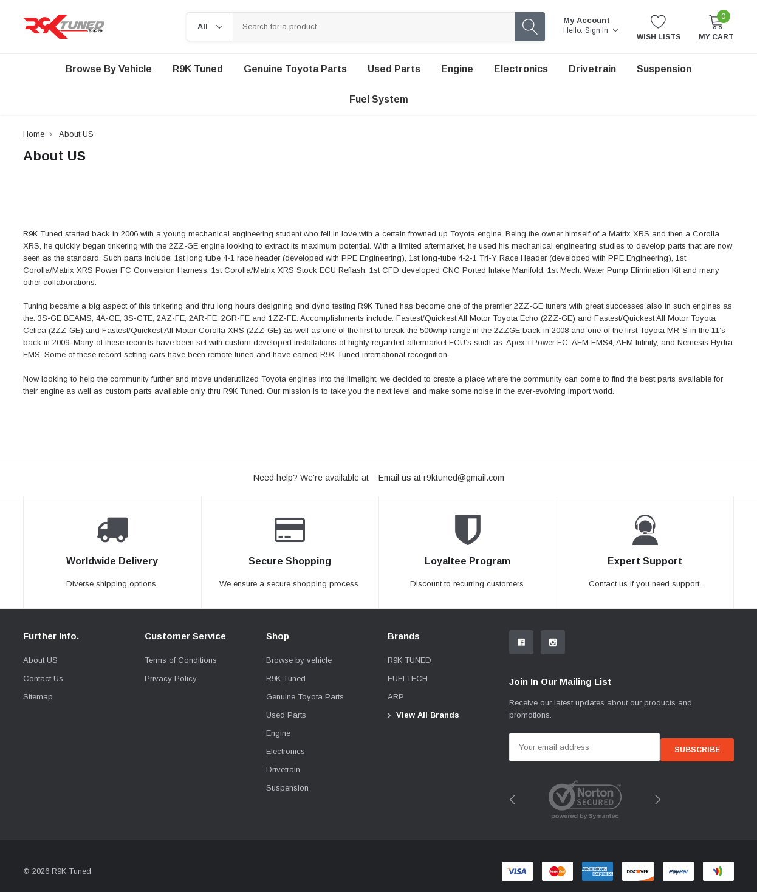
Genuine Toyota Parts (305, 696)
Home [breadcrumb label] (33, 134)
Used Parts (394, 69)
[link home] (63, 27)
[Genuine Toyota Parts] (295, 69)
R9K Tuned (198, 69)
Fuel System (378, 99)
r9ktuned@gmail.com (463, 477)
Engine (457, 69)
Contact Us (43, 678)
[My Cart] (716, 27)
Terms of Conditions (181, 660)
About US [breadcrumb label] (76, 134)
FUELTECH (408, 678)
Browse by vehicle (109, 69)
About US (40, 660)
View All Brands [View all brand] (427, 714)
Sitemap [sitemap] (38, 696)
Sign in (601, 30)
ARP (396, 696)
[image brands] (585, 794)
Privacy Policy (171, 678)
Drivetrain (592, 69)
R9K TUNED (409, 660)
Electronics (521, 69)
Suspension (664, 69)
